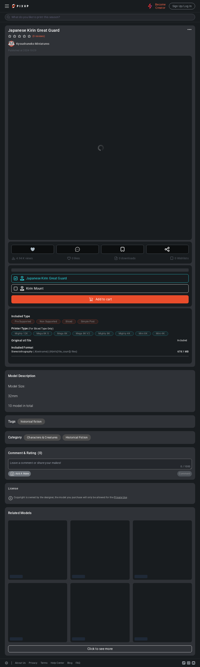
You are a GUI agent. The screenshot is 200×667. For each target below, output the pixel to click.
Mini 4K (160, 333)
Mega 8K (62, 333)
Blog (69, 663)
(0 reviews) (38, 36)
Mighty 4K (124, 333)
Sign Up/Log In (182, 6)
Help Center (57, 663)
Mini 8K (143, 333)
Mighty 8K (104, 333)
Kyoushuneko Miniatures (32, 43)
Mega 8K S (43, 333)
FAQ (78, 663)
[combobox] (100, 17)
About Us (20, 663)
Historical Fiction (77, 437)
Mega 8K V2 (83, 333)
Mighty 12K (21, 333)
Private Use (120, 497)
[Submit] (8, 17)
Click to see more (100, 649)
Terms (44, 663)
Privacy (33, 663)
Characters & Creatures (42, 437)
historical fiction (31, 421)
